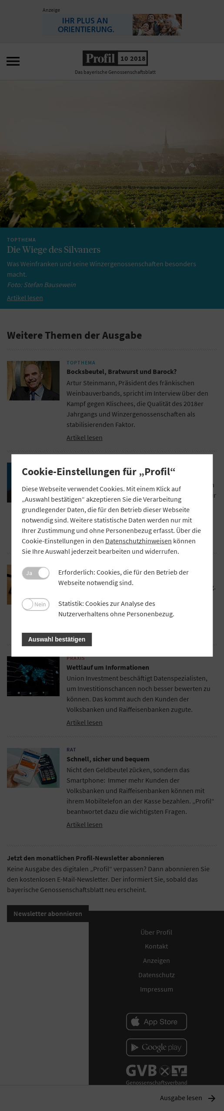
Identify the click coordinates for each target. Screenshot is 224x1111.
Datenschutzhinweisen (138, 540)
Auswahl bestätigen (56, 639)
